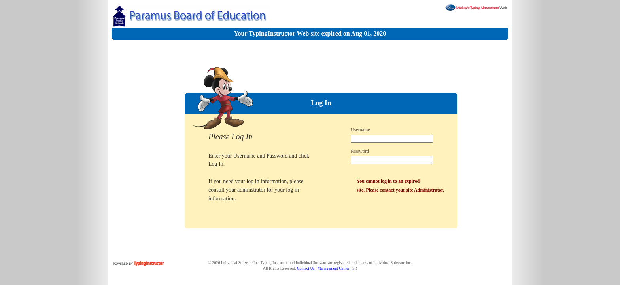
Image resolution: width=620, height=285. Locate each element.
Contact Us (306, 268)
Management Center (334, 268)
